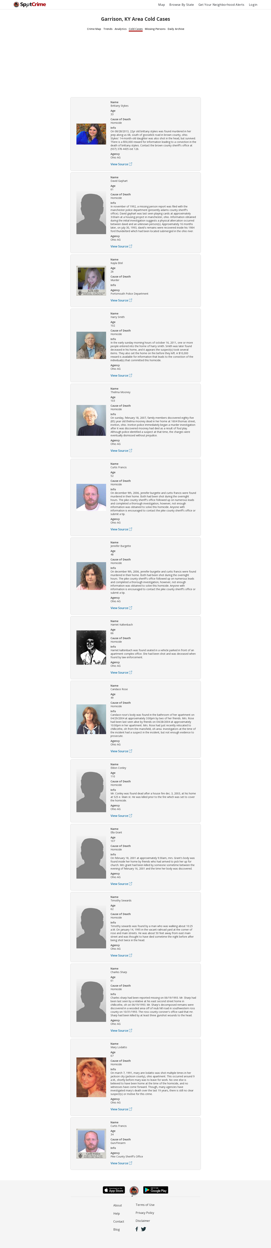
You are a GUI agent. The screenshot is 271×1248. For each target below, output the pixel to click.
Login (253, 5)
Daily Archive (176, 29)
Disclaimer (143, 1221)
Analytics (121, 29)
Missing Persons (155, 29)
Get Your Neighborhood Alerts (221, 5)
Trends (107, 29)
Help (116, 1213)
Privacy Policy (145, 1213)
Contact (118, 1221)
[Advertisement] (135, 64)
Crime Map (94, 29)
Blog (116, 1229)
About (117, 1205)
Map (161, 5)
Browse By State (181, 5)
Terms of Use (145, 1205)
